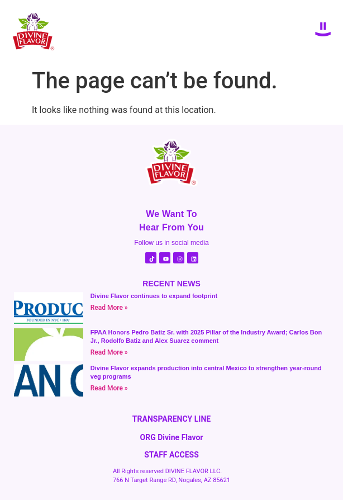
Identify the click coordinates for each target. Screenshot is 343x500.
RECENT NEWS (171, 283)
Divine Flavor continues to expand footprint (153, 296)
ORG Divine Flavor (171, 437)
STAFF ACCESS (171, 454)
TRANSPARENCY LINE (171, 418)
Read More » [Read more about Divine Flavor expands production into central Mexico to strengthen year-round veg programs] (109, 388)
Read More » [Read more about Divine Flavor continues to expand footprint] (109, 308)
